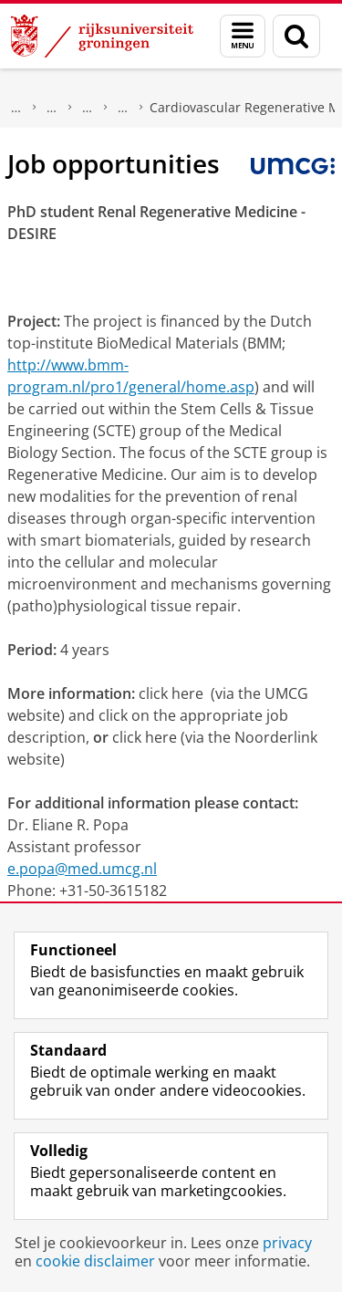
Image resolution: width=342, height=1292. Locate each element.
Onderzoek (16, 108)
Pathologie (52, 108)
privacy (287, 1243)
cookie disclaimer (95, 1261)
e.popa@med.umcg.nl (82, 869)
